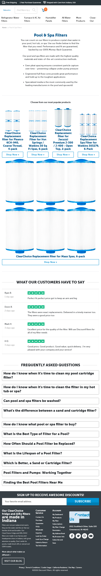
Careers (79, 567)
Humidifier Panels (51, 19)
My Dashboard (57, 514)
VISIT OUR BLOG (13, 561)
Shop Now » (12, 155)
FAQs (37, 527)
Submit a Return (41, 542)
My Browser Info (58, 537)
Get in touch (93, 8)
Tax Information (41, 546)
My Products (56, 518)
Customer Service (76, 8)
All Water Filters (66, 19)
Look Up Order (41, 536)
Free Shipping (11, 3)
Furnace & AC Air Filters (32, 19)
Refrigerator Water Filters (10, 19)
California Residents (60, 567)
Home (4, 27)
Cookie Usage (46, 567)
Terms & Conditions (33, 567)
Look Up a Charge (42, 539)
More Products (80, 19)
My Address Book (58, 533)
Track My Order (57, 8)
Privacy (21, 567)
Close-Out (93, 19)
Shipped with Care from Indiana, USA (61, 3)
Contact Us (40, 517)
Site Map (71, 567)
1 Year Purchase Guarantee (30, 3)
